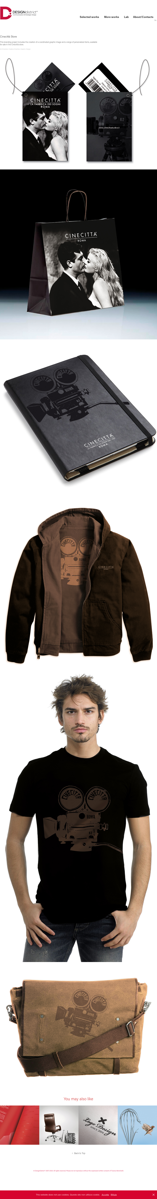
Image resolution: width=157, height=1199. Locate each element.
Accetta (105, 1194)
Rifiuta (114, 1194)
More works (111, 17)
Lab (126, 17)
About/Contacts (143, 17)
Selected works (89, 17)
